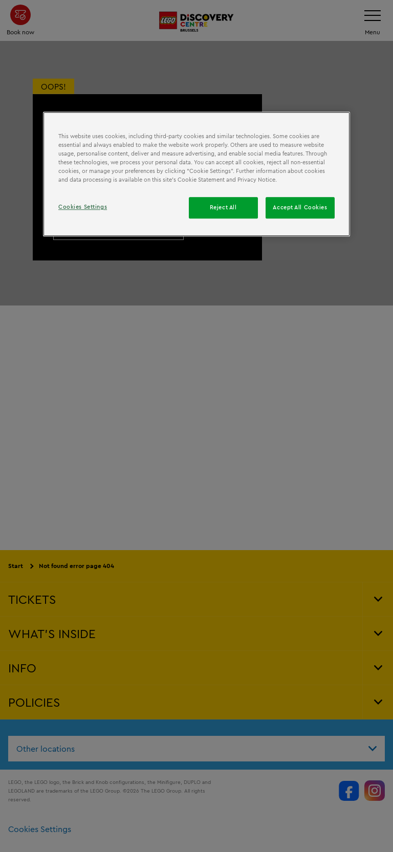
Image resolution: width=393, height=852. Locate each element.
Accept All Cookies (300, 207)
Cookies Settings (82, 206)
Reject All (223, 207)
